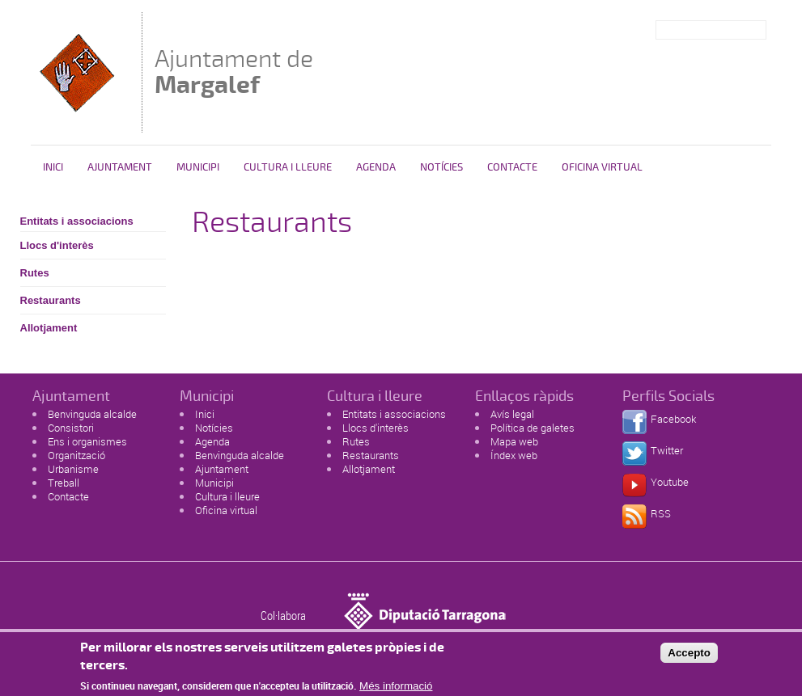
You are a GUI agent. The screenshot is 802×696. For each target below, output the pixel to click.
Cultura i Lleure (288, 167)
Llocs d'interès (57, 245)
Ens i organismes (87, 441)
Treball (63, 482)
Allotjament (49, 328)
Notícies (441, 167)
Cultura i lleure (227, 496)
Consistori (71, 427)
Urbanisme (73, 469)
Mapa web (514, 441)
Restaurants (50, 300)
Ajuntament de (234, 71)
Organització (76, 455)
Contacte (512, 167)
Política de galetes (532, 427)
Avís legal (512, 414)
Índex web (513, 455)
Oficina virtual (602, 167)
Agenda (376, 167)
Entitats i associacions (77, 221)
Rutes (34, 273)
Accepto (689, 657)
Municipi (197, 167)
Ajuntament (119, 167)
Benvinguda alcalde (92, 414)
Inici (53, 167)
